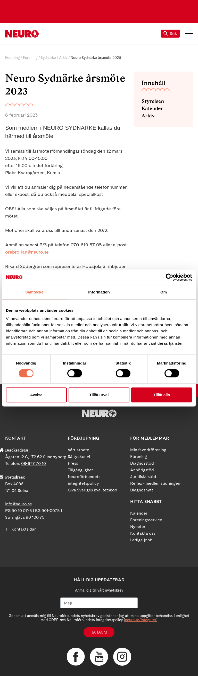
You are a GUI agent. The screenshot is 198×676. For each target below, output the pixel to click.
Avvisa (36, 395)
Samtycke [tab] (34, 292)
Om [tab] (163, 292)
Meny (189, 33)
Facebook (76, 657)
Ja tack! (99, 632)
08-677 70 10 (33, 463)
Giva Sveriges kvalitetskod (92, 490)
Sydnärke (48, 58)
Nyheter (137, 526)
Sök (170, 33)
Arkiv (63, 58)
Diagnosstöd (142, 463)
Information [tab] (99, 292)
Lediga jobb (141, 540)
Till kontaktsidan (21, 529)
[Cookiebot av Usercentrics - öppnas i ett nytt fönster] (169, 277)
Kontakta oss (142, 533)
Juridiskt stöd (143, 476)
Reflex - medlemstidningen (155, 483)
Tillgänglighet (80, 469)
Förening (12, 58)
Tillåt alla (161, 395)
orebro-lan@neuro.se (27, 252)
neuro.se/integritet (140, 620)
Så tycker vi (79, 456)
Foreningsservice (146, 519)
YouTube (99, 657)
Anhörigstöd (142, 469)
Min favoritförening (148, 449)
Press (73, 463)
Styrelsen (153, 101)
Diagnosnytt (141, 490)
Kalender (152, 108)
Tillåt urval (99, 395)
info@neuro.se (18, 503)
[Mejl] (99, 602)
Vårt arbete (78, 449)
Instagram (122, 657)
